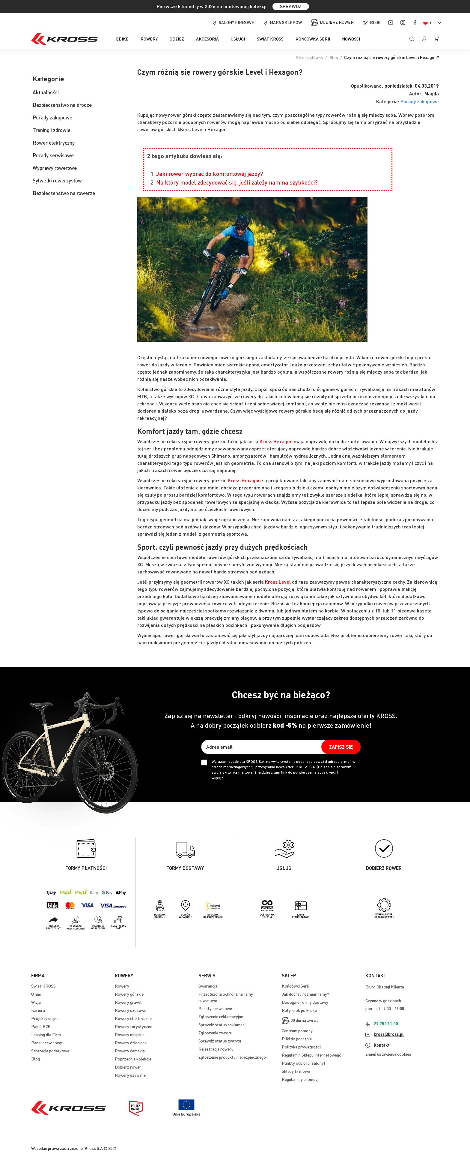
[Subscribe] (341, 747)
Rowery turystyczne (133, 1026)
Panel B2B (41, 1026)
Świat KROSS (43, 985)
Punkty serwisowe (215, 1008)
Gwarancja (207, 985)
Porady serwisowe (53, 155)
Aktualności (46, 92)
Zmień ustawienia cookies (388, 1054)
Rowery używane (130, 1075)
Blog (375, 22)
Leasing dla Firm (46, 1034)
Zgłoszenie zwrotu (215, 1032)
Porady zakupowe (419, 101)
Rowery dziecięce (131, 1042)
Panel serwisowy (46, 1042)
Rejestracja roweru (216, 1048)
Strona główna (309, 57)
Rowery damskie (130, 1050)
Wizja (36, 1002)
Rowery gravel (128, 1002)
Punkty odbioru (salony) (303, 1063)
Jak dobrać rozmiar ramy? (305, 994)
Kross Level (278, 582)
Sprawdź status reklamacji (222, 1024)
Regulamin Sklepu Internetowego (311, 1054)
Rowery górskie (129, 994)
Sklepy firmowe (296, 1071)
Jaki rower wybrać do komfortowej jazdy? (209, 173)
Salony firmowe (236, 22)
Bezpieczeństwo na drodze (62, 104)
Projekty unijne (44, 1018)
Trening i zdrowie (51, 130)
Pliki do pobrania (297, 1038)
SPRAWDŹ (291, 6)
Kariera (38, 1010)
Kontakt (382, 1045)
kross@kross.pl (389, 1034)
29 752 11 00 (386, 1023)
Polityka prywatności (301, 1046)
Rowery (122, 985)
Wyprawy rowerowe (55, 167)
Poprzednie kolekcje (133, 1058)
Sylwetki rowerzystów (57, 180)
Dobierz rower (337, 22)
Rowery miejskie (129, 1034)
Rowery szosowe (130, 1010)
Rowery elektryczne (133, 1018)
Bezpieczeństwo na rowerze (64, 193)
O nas (36, 994)
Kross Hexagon (276, 441)
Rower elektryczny (54, 142)
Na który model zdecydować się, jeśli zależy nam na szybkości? (237, 182)
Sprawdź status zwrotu (219, 1040)
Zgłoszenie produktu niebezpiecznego (232, 1057)
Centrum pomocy (297, 1030)
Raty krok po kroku (299, 1010)
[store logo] (64, 39)
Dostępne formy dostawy (305, 1002)
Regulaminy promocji (301, 1079)
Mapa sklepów (286, 22)
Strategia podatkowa (50, 1050)
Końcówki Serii (295, 985)
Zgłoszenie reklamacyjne (220, 1016)
